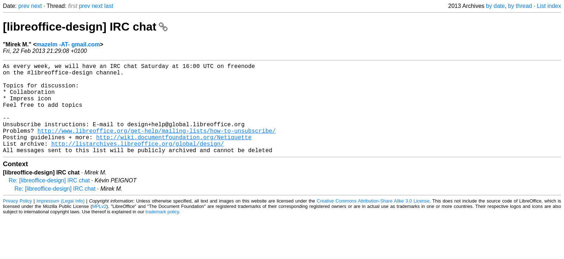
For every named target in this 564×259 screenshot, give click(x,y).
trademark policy (162, 232)
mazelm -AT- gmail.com (68, 44)
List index (549, 6)
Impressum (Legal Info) (60, 221)
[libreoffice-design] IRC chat (85, 26)
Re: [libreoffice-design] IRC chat (49, 200)
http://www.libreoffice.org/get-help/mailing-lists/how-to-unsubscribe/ (156, 146)
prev (23, 6)
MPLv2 (99, 226)
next (36, 6)
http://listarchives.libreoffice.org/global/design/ (137, 162)
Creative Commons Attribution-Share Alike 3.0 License (373, 221)
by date (495, 6)
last (108, 6)
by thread (520, 6)
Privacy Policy (17, 221)
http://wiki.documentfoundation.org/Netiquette (173, 154)
